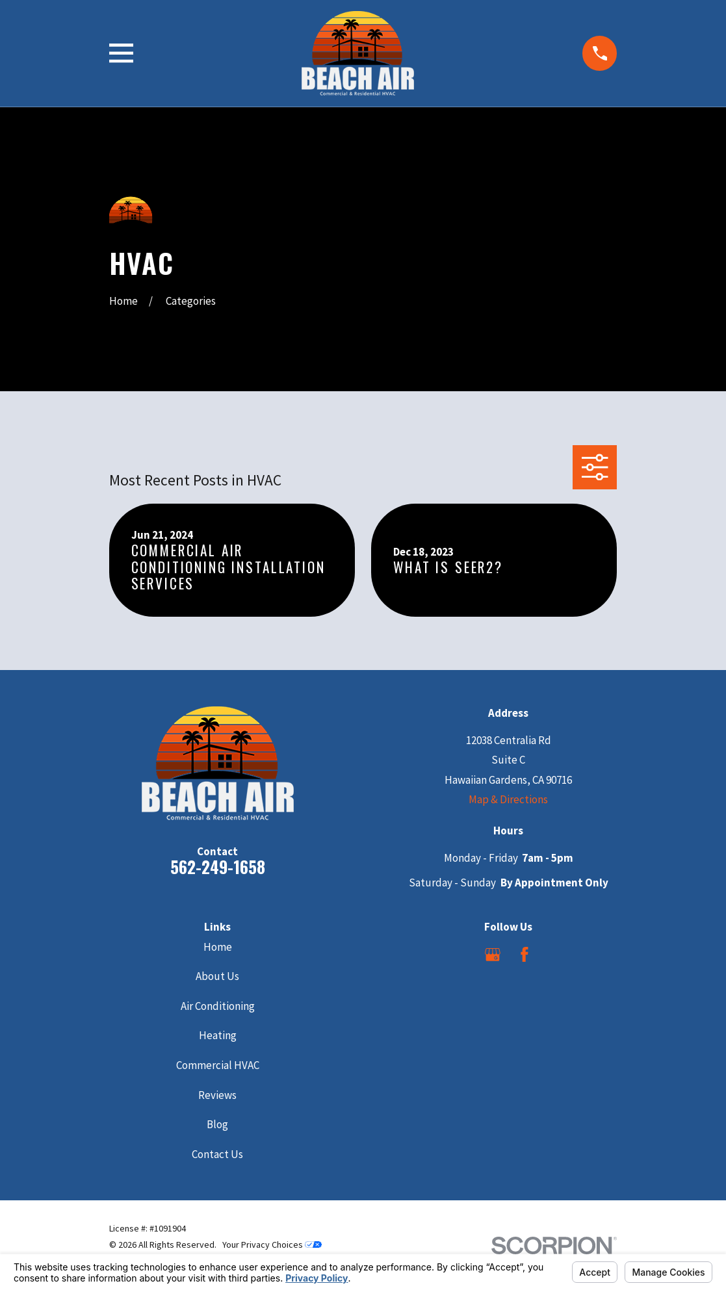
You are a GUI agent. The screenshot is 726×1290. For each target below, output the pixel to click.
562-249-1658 (217, 867)
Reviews (217, 1095)
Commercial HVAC (217, 1065)
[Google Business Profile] (492, 954)
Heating (218, 1035)
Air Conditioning (218, 1006)
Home (217, 947)
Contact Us (217, 1154)
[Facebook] (524, 954)
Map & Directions (508, 799)
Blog (217, 1124)
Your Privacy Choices (272, 1244)
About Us (217, 976)
